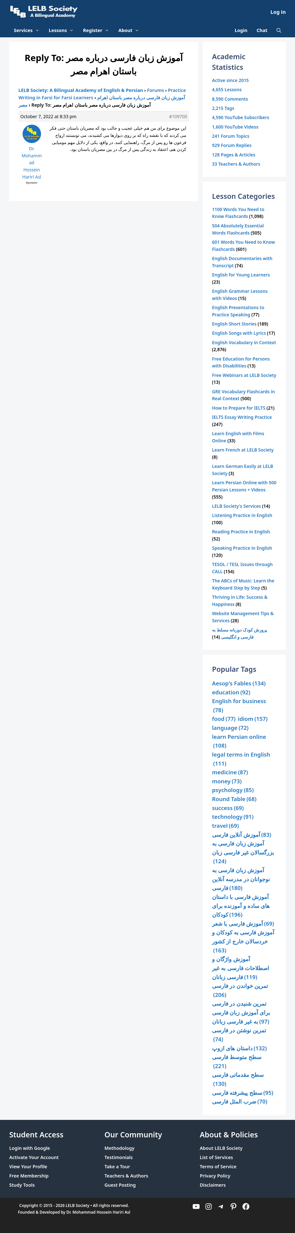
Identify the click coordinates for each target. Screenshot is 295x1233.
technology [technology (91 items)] (233, 816)
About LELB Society (221, 1148)
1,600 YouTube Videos (235, 127)
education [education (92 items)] (231, 692)
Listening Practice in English (242, 515)
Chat (262, 30)
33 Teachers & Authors (236, 164)
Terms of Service (218, 1166)
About (131, 30)
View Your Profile (28, 1166)
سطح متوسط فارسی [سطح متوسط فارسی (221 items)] (236, 1061)
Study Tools (22, 1185)
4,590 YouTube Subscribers (240, 117)
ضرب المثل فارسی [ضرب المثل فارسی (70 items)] (239, 1101)
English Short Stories (234, 324)
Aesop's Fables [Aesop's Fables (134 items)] (239, 683)
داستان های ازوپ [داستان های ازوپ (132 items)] (239, 1048)
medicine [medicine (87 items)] (230, 772)
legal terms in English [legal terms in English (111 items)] (241, 759)
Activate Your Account (34, 1157)
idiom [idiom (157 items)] (253, 718)
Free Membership (29, 1176)
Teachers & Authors (126, 1176)
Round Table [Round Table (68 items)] (234, 799)
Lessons (64, 30)
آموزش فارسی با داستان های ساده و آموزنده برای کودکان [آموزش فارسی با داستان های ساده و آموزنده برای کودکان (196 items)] (241, 906)
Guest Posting (120, 1185)
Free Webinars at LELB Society (244, 375)
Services (29, 30)
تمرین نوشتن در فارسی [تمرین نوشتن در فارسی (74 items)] (239, 1035)
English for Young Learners (241, 275)
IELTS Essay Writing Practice (242, 417)
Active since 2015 (230, 80)
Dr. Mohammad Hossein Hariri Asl (98, 1212)
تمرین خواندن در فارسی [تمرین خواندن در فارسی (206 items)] (240, 990)
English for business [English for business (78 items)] (239, 705)
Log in (278, 11)
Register (98, 30)
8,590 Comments (230, 99)
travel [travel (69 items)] (225, 825)
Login (241, 30)
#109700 (178, 116)
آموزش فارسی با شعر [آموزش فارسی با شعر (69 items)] (243, 923)
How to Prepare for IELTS (239, 408)
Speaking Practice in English (242, 548)
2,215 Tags (223, 108)
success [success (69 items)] (228, 808)
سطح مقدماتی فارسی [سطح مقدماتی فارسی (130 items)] (238, 1079)
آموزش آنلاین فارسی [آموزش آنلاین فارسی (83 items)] (241, 834)
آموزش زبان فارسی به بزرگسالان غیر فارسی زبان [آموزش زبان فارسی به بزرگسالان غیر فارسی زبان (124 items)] (243, 853)
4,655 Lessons (227, 89)
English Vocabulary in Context (244, 342)
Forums (155, 90)
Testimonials (118, 1157)
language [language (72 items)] (230, 727)
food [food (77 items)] (224, 718)
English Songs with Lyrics (239, 333)
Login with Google (29, 1148)
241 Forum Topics (230, 136)
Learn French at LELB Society (243, 450)
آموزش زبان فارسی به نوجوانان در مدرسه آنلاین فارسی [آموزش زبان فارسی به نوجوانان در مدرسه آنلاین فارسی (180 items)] (241, 879)
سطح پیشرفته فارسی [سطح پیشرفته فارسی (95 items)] (242, 1092)
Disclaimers (213, 1185)
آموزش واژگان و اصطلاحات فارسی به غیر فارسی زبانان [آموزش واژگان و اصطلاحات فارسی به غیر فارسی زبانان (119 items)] (240, 968)
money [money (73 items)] (227, 781)
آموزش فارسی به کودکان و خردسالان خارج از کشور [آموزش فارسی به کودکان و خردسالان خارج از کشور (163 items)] (243, 941)
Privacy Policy (215, 1176)
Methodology (119, 1148)
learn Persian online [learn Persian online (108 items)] (239, 741)
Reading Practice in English (241, 531)
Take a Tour (117, 1166)
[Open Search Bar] (279, 30)
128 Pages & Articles (233, 155)
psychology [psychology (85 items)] (233, 790)
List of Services (216, 1157)
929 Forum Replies (231, 145)
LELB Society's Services (236, 506)
